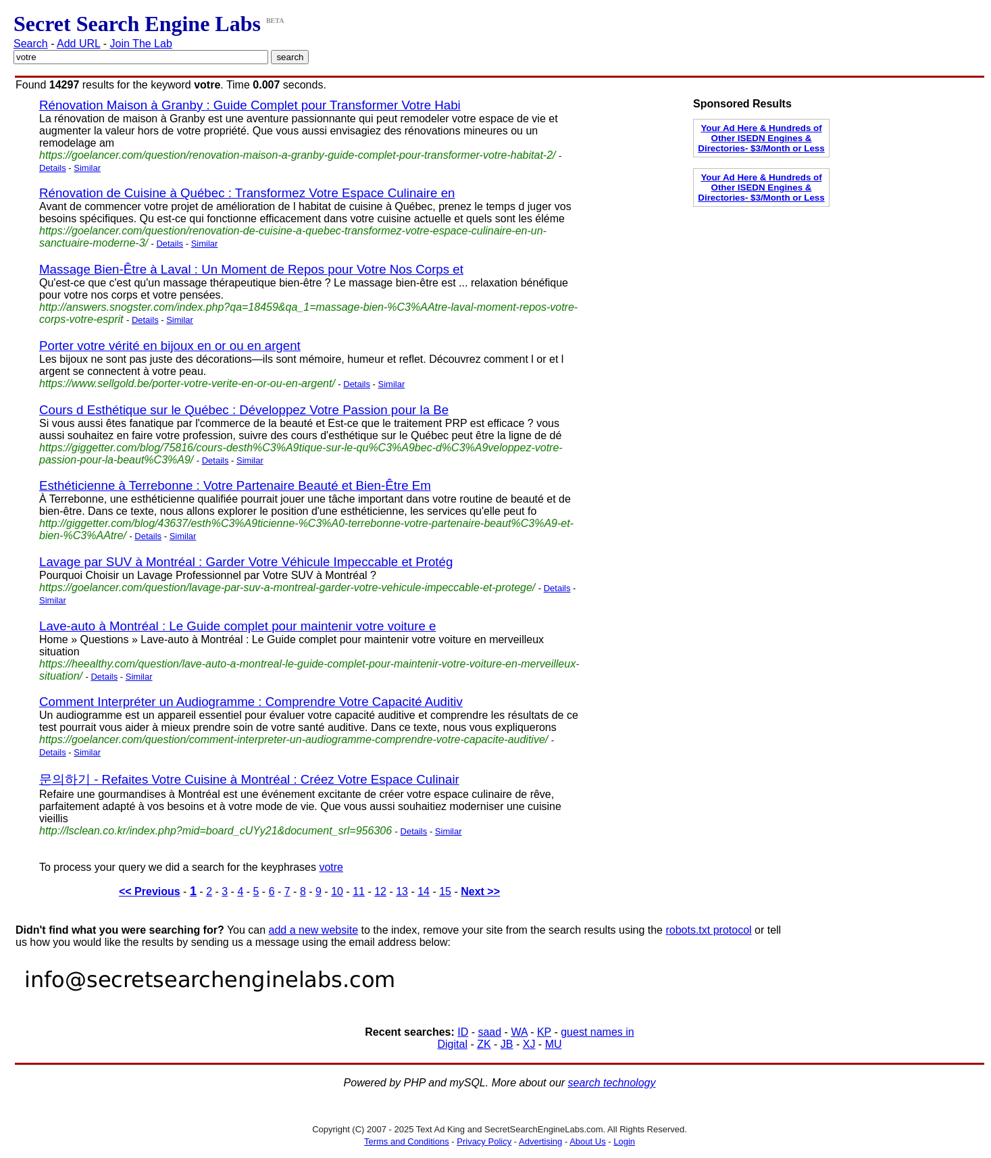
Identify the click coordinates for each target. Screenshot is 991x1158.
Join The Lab (141, 43)
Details (52, 168)
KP (544, 1032)
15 (445, 891)
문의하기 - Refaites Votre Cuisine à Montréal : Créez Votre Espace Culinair (249, 779)
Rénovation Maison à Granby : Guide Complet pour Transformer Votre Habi (250, 105)
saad (489, 1032)
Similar (87, 168)
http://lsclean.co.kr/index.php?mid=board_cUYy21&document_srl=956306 (215, 830)
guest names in (597, 1032)
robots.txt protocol (708, 930)
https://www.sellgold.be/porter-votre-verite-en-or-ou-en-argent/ (187, 383)
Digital (452, 1044)
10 (337, 891)
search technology (612, 1082)
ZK (483, 1044)
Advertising (540, 1141)
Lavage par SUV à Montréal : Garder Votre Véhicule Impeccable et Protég (246, 562)
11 (359, 891)
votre (331, 867)
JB (507, 1044)
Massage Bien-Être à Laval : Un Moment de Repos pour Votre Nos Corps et (251, 269)
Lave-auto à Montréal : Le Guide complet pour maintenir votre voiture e (237, 626)
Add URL (78, 43)
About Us (587, 1141)
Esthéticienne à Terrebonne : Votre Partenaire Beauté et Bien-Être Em (235, 485)
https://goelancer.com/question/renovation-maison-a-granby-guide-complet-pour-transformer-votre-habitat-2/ (297, 155)
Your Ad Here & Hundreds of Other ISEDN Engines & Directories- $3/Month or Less (761, 138)
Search (31, 43)
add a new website (314, 930)
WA (519, 1032)
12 (380, 891)
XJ (529, 1044)
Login (624, 1141)
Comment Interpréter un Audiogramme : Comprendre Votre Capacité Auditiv (251, 702)
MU (553, 1044)
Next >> (480, 891)
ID (462, 1032)
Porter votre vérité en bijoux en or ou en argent (170, 345)
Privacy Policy (484, 1141)
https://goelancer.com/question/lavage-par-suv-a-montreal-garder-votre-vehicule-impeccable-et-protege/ (287, 587)
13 (402, 891)
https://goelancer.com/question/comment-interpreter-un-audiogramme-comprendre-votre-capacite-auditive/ (293, 739)
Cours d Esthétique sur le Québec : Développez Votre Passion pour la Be (244, 410)
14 (423, 891)
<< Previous (149, 891)
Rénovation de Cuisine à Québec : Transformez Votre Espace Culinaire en (247, 193)
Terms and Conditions (406, 1141)
